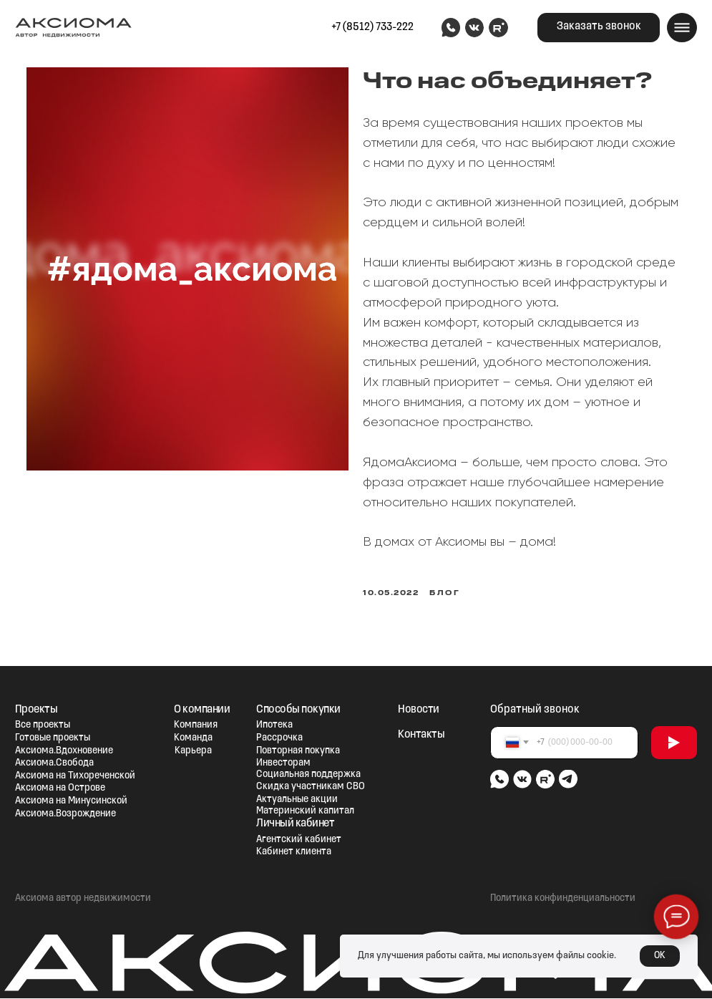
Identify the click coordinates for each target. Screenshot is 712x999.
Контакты (421, 735)
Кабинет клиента (293, 853)
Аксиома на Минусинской (71, 801)
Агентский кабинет (298, 840)
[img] (450, 27)
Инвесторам (283, 763)
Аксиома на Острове (60, 789)
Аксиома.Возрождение (65, 814)
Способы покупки (298, 710)
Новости (418, 710)
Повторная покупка (298, 751)
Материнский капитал (305, 811)
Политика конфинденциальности (562, 899)
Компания (196, 726)
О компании (202, 710)
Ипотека (274, 726)
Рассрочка (279, 738)
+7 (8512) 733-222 (372, 27)
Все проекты (42, 726)
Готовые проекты (52, 738)
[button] (598, 27)
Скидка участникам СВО (310, 788)
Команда (193, 738)
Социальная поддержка (308, 775)
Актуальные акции (297, 800)
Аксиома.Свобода (54, 763)
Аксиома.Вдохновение (64, 751)
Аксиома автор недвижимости (83, 899)
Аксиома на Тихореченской (75, 776)
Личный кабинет (295, 824)
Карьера (193, 751)
